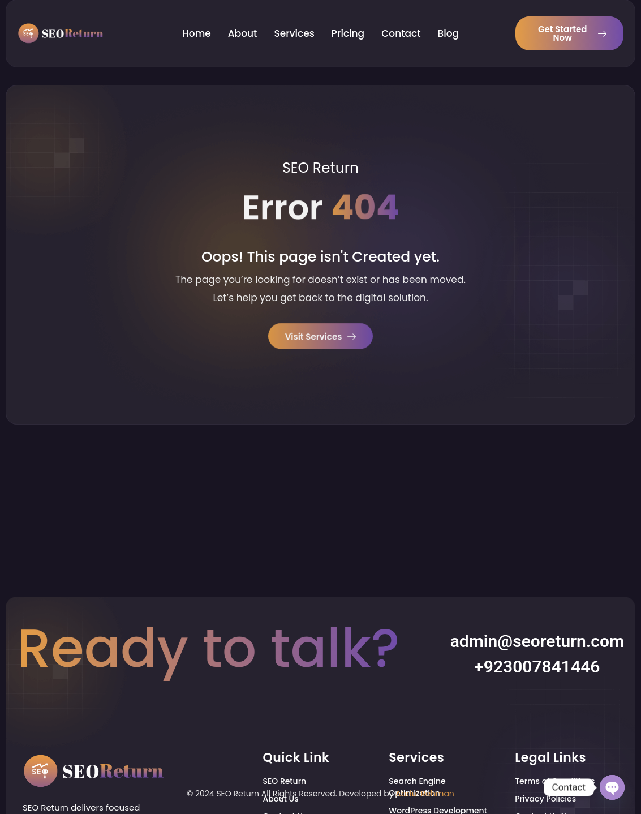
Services (294, 22)
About (242, 22)
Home (196, 22)
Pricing (348, 22)
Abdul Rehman (424, 793)
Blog (448, 22)
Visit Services (320, 338)
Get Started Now (572, 22)
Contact (400, 22)
